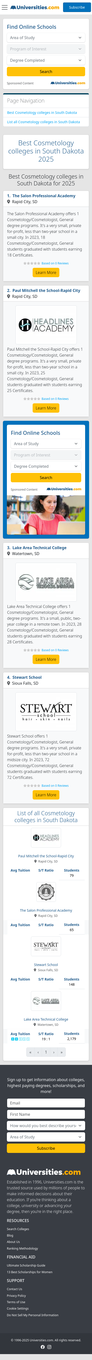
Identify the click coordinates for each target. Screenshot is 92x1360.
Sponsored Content (20, 83)
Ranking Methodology (22, 1248)
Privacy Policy (16, 1296)
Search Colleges (18, 1229)
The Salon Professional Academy (44, 195)
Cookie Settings (18, 1308)
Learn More (46, 272)
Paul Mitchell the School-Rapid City (46, 290)
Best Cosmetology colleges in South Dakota (42, 112)
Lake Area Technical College (40, 547)
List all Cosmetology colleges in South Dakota (43, 122)
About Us (13, 1242)
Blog (10, 1235)
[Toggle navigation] (4, 7)
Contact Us (14, 1289)
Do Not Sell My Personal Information (32, 1315)
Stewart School (27, 677)
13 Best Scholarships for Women (30, 1272)
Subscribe (77, 7)
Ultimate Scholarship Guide (26, 1265)
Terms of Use (16, 1302)
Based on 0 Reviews (54, 263)
